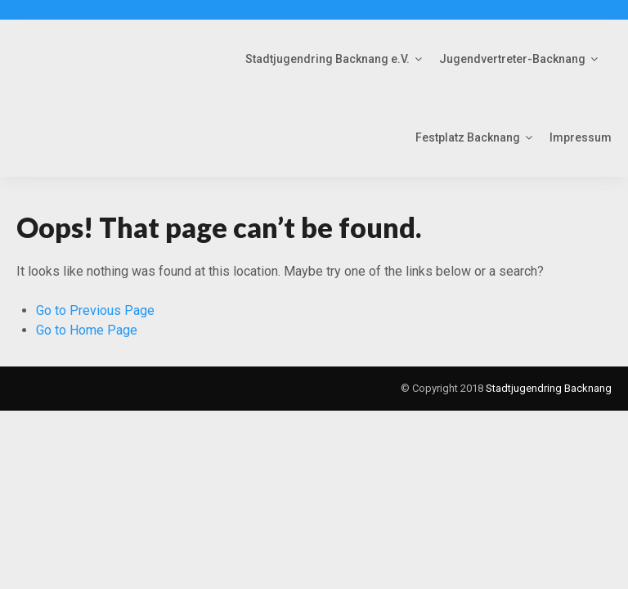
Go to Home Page (86, 330)
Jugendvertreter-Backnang (512, 58)
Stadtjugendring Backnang (549, 388)
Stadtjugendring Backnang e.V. (327, 58)
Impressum (581, 137)
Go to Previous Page (95, 310)
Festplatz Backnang (467, 137)
